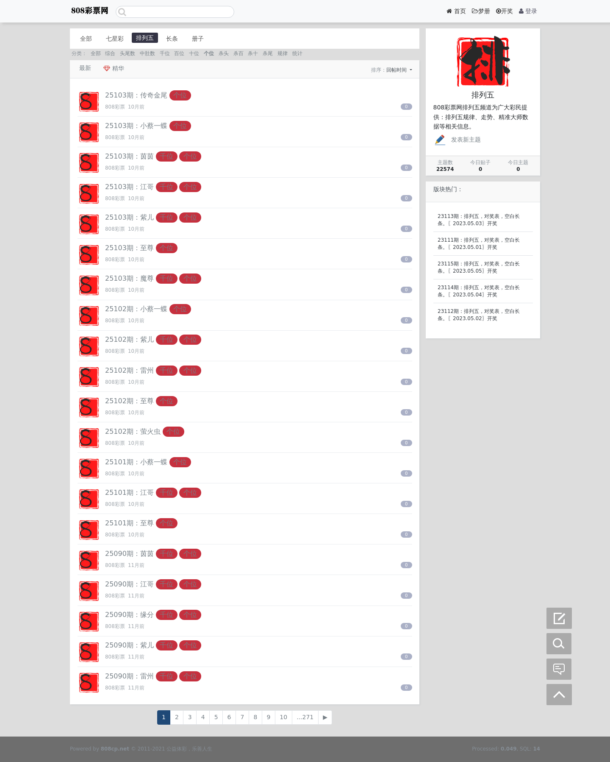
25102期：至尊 (129, 401)
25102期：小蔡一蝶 (136, 309)
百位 (179, 53)
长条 (172, 38)
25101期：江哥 (129, 492)
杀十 (253, 53)
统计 (297, 53)
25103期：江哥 (129, 187)
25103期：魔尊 (129, 278)
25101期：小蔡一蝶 (136, 462)
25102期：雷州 (129, 370)
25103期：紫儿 (129, 217)
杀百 (238, 53)
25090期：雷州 (129, 676)
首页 (456, 11)
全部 (86, 38)
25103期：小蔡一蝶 (136, 126)
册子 (198, 38)
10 (283, 717)
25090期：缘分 (129, 615)
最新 (85, 67)
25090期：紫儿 (129, 645)
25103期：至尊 (129, 248)
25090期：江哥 (129, 584)
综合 (110, 53)
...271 (305, 717)
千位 (165, 53)
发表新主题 (457, 139)
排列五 (145, 37)
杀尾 (268, 53)
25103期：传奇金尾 (136, 95)
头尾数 (127, 53)
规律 (282, 53)
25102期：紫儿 (129, 339)
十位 (194, 53)
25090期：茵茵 (129, 554)
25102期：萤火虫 (133, 431)
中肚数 (147, 53)
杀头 (224, 53)
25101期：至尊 (129, 523)
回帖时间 (397, 70)
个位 (209, 53)
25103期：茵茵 (129, 156)
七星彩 (115, 38)
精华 (113, 68)
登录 (528, 11)
